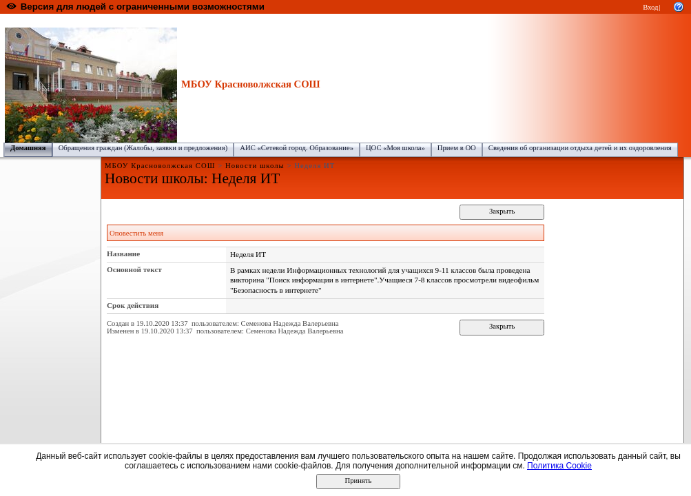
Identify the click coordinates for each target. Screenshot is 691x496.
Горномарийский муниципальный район (227, 21)
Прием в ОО (456, 148)
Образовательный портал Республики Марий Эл (81, 21)
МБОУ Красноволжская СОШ (345, 21)
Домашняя (28, 148)
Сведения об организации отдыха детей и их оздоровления (580, 148)
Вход (650, 7)
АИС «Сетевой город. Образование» (296, 148)
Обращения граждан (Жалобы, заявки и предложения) (143, 148)
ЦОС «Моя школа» (395, 148)
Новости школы (255, 165)
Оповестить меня (136, 233)
